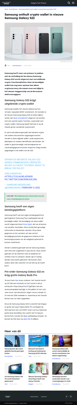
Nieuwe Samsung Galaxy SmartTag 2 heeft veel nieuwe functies (37, 379)
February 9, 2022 (31, 187)
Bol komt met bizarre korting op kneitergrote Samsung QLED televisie (37, 351)
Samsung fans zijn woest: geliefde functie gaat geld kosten (14, 351)
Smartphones (13, 9)
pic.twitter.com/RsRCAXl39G (21, 179)
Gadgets (31, 384)
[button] (69, 3)
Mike (8, 65)
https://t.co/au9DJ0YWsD (19, 176)
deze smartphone (20, 118)
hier (16, 280)
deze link (26, 319)
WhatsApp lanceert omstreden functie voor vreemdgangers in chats (61, 379)
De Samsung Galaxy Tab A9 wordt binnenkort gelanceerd (14, 379)
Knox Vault (27, 224)
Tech (29, 356)
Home (6, 9)
